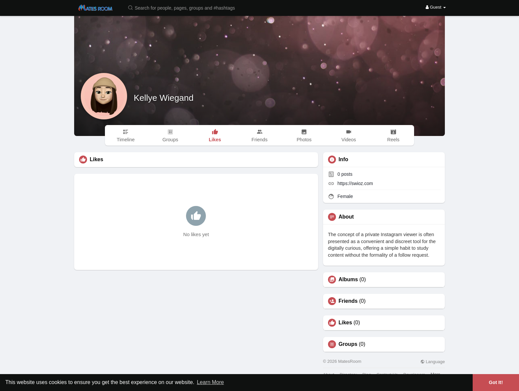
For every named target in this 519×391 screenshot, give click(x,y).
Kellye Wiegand (164, 98)
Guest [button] (436, 7)
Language (432, 361)
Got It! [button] (496, 382)
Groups (348, 344)
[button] (186, 7)
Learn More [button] (210, 382)
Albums (348, 279)
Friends (348, 301)
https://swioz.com (355, 183)
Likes (345, 322)
